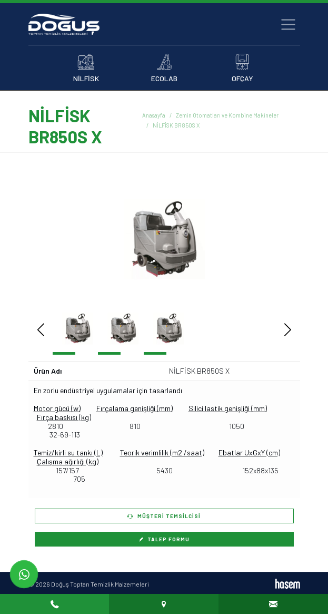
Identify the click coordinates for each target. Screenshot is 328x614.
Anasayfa (153, 115)
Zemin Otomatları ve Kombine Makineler (227, 115)
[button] (272, 238)
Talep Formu (164, 539)
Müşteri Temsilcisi (164, 516)
